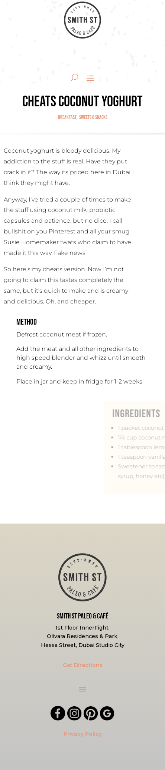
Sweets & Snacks (93, 117)
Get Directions (83, 665)
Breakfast (67, 117)
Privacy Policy (83, 734)
